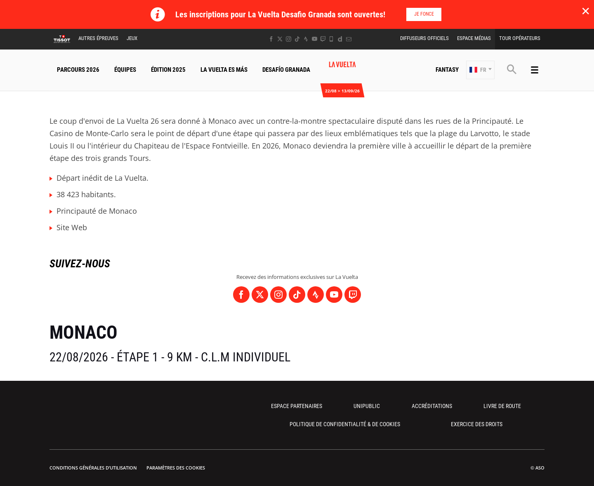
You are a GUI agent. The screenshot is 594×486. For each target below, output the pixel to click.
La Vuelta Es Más (224, 69)
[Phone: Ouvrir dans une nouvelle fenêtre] (331, 39)
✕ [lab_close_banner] (585, 11)
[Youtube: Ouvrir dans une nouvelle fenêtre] (314, 39)
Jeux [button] (132, 38)
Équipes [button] (125, 69)
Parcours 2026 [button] (78, 69)
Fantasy (447, 69)
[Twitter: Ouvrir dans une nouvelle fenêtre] (280, 39)
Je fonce (424, 14)
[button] (480, 70)
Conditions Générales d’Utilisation (93, 468)
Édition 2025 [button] (168, 69)
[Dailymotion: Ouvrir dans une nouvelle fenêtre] (340, 39)
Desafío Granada (286, 69)
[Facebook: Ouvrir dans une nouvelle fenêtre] (271, 39)
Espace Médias (474, 38)
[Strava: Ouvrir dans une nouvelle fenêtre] (306, 39)
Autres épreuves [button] (98, 38)
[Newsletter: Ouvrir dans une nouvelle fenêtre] (348, 39)
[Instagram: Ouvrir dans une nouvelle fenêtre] (288, 39)
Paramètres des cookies (175, 468)
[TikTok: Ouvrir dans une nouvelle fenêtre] (297, 39)
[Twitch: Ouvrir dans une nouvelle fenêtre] (323, 39)
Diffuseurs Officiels (424, 38)
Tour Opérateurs (519, 38)
